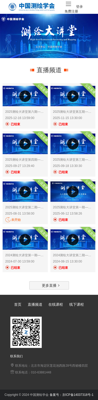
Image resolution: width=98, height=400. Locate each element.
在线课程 (55, 304)
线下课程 (76, 304)
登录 (79, 7)
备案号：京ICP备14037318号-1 (72, 395)
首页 (17, 304)
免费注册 (71, 11)
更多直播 (49, 285)
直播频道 (35, 304)
